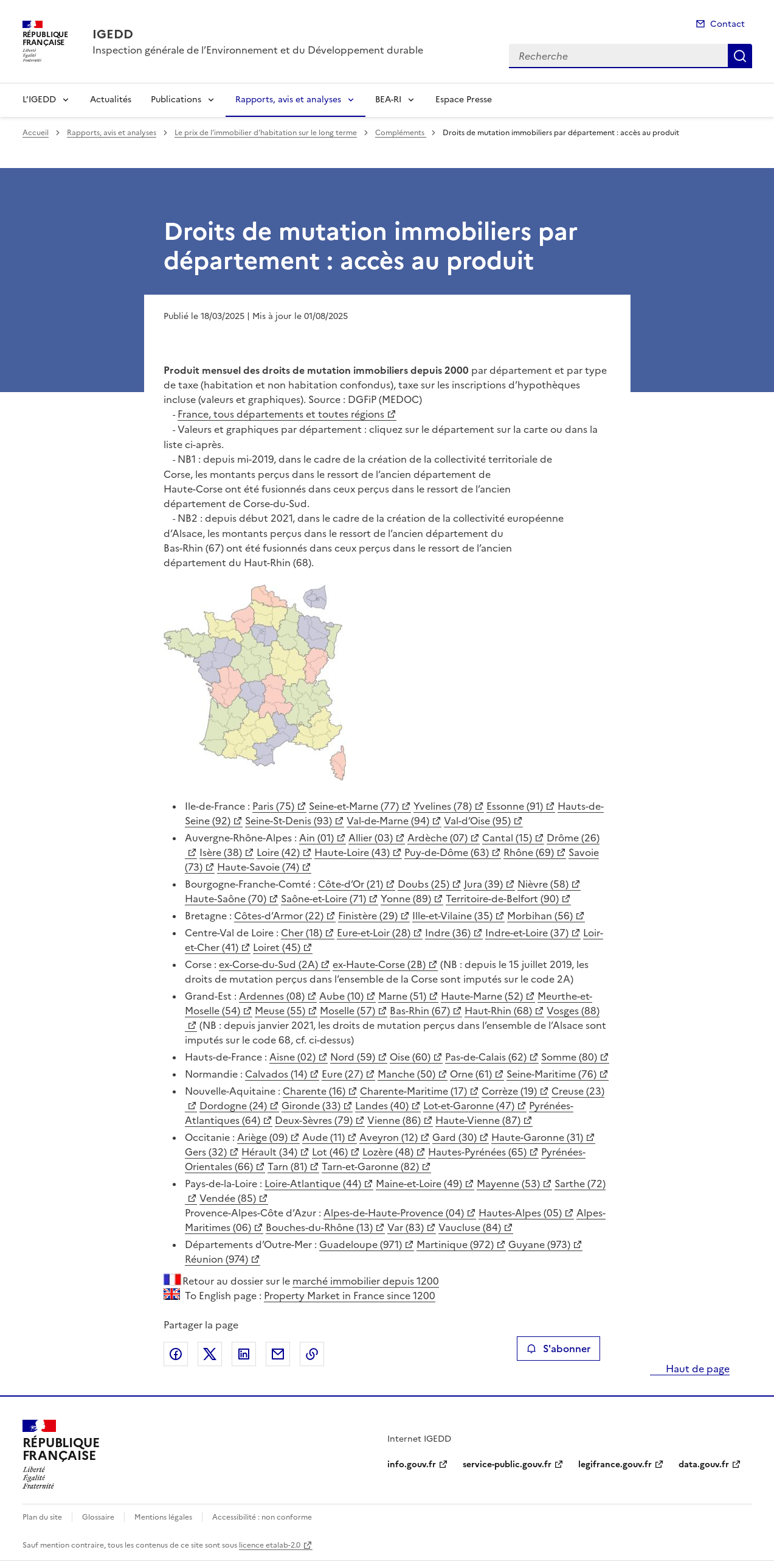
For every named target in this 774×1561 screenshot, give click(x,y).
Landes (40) (382, 1105)
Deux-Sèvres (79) (314, 1120)
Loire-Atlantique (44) (312, 1183)
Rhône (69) (528, 852)
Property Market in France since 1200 (349, 1295)
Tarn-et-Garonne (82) (370, 1166)
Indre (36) (448, 932)
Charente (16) (314, 1091)
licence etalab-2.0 (269, 1545)
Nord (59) (352, 1057)
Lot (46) (330, 1152)
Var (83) (405, 1227)
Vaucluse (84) (469, 1227)
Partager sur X (210, 1354)
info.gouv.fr (411, 1464)
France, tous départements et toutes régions (281, 414)
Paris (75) (273, 806)
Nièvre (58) (542, 884)
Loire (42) (278, 852)
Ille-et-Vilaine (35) (452, 915)
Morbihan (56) (540, 915)
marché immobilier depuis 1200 (365, 1281)
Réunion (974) (216, 1259)
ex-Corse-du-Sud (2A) (268, 964)
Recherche (740, 56)
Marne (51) (402, 996)
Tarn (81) (287, 1166)
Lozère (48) (387, 1152)
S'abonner (558, 1348)
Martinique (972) (455, 1244)
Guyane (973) (539, 1244)
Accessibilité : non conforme (262, 1517)
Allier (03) (370, 837)
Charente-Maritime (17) (413, 1091)
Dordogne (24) (233, 1105)
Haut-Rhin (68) (498, 1010)
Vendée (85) (227, 1198)
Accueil (35, 132)
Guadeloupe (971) (360, 1244)
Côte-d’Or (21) (350, 884)
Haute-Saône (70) (225, 898)
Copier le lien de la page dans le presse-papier (312, 1354)
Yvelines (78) (442, 806)
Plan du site (42, 1517)
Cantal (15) (507, 837)
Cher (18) (301, 932)
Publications (176, 99)
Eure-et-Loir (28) (373, 932)
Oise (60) (410, 1057)
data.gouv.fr (704, 1464)
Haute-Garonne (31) (537, 1137)
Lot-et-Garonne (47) (468, 1105)
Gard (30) (454, 1137)
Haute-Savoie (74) (258, 867)
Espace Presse (463, 99)
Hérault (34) (269, 1152)
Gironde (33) (311, 1105)
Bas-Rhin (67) (420, 1010)
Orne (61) (471, 1074)
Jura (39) (483, 884)
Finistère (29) (368, 915)
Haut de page (696, 1368)
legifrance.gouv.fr (615, 1464)
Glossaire (98, 1517)
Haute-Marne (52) (482, 996)
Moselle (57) (347, 1010)
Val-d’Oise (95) (477, 820)
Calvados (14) (276, 1074)
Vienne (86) (394, 1120)
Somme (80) (569, 1057)
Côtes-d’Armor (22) (278, 915)
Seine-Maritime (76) (551, 1074)
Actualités (110, 99)
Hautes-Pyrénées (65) (477, 1152)
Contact (727, 24)
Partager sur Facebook (176, 1354)
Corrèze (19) (509, 1091)
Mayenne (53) (508, 1183)
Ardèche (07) (437, 837)
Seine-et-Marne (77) (354, 806)
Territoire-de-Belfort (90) (502, 898)
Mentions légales (163, 1517)
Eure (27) (342, 1074)
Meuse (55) (280, 1010)
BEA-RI (388, 99)
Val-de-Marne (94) (388, 820)
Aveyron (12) (388, 1137)
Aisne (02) (292, 1057)
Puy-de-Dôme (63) (446, 852)
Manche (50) (406, 1074)
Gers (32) (206, 1152)
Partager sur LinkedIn (244, 1354)
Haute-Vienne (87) (477, 1120)
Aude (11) (323, 1137)
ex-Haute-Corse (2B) (379, 964)
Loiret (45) (276, 947)
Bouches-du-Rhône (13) (319, 1227)
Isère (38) (220, 852)
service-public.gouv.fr (507, 1464)
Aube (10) (341, 996)
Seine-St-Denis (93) (288, 820)
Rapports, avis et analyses (288, 99)
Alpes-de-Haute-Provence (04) (393, 1212)
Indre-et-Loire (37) (526, 932)
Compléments (400, 132)
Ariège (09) (262, 1137)
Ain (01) (316, 837)
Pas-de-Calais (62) (486, 1057)
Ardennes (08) (272, 996)
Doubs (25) (423, 884)
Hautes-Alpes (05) (520, 1212)
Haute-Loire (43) (352, 852)
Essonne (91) (514, 806)
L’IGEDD (39, 99)
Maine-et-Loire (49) (419, 1183)
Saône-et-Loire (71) (323, 898)
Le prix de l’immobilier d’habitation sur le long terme (265, 132)
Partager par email (278, 1354)
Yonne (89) (406, 898)
